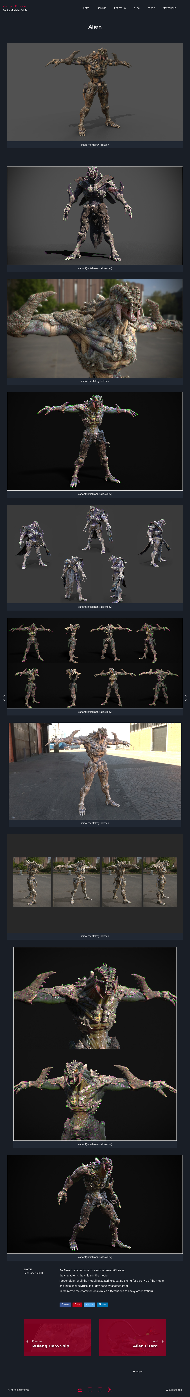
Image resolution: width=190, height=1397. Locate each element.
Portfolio (120, 8)
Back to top (174, 1389)
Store (151, 8)
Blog (137, 8)
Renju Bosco (15, 6)
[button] (138, 1371)
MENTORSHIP (169, 8)
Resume (102, 8)
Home (86, 8)
